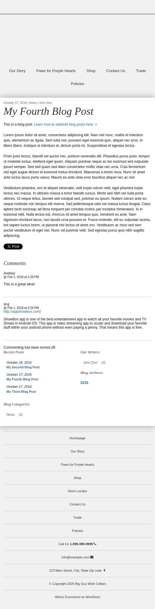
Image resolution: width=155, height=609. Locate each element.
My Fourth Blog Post (22, 379)
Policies (77, 83)
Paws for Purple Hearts (56, 71)
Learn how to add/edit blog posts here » (65, 124)
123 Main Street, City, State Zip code (77, 570)
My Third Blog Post (21, 391)
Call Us (78, 544)
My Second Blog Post (22, 367)
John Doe (96, 362)
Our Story (17, 71)
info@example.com (77, 557)
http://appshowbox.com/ (22, 312)
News (16, 414)
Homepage (77, 438)
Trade (141, 71)
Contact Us (115, 71)
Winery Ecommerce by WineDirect (77, 597)
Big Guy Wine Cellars (77, 40)
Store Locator (77, 491)
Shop (91, 71)
